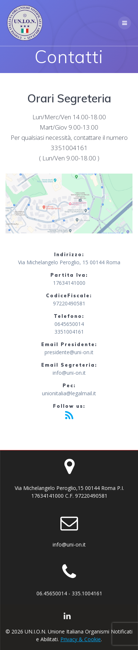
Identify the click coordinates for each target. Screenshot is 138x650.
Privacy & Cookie (80, 639)
